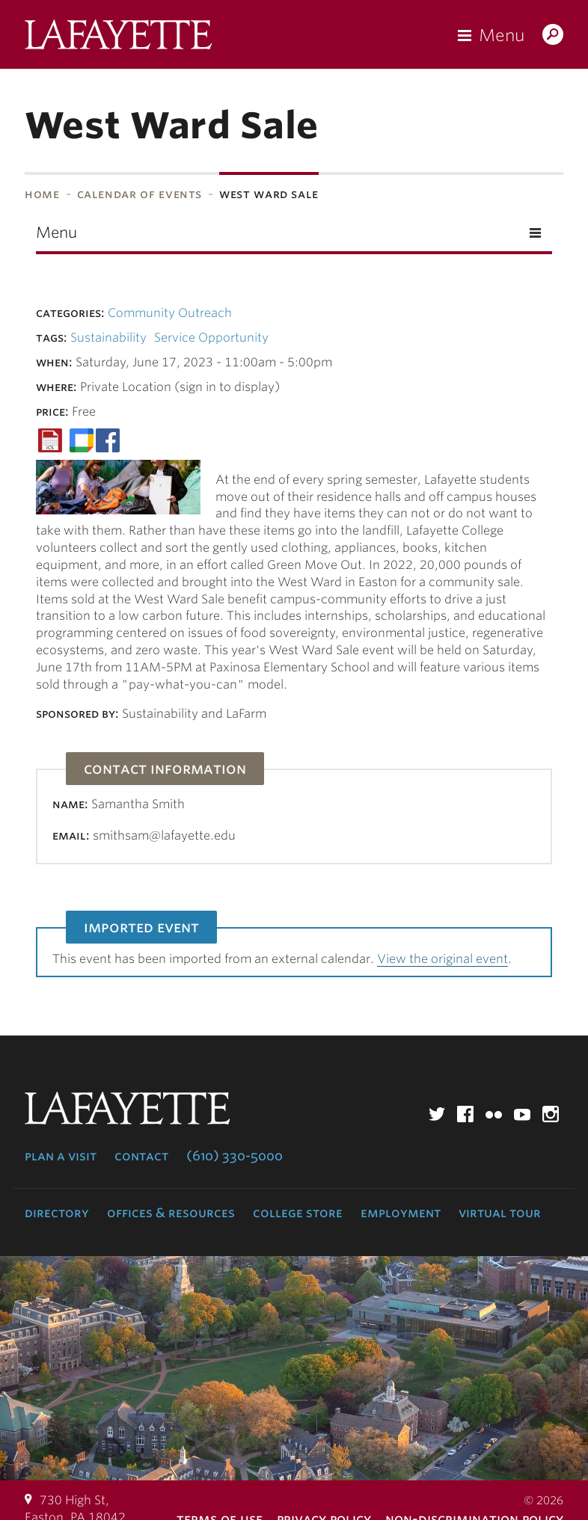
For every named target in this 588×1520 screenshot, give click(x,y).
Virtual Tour (500, 1212)
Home (42, 194)
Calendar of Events (140, 194)
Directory (57, 1212)
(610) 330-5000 (234, 1155)
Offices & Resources (171, 1212)
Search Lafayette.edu (552, 36)
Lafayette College (118, 38)
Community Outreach (170, 313)
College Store (298, 1212)
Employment (401, 1212)
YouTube (522, 1114)
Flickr (493, 1114)
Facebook (465, 1114)
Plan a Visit (61, 1155)
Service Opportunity (211, 337)
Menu (501, 35)
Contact (141, 1155)
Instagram (550, 1114)
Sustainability (108, 337)
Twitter (437, 1114)
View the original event (442, 959)
